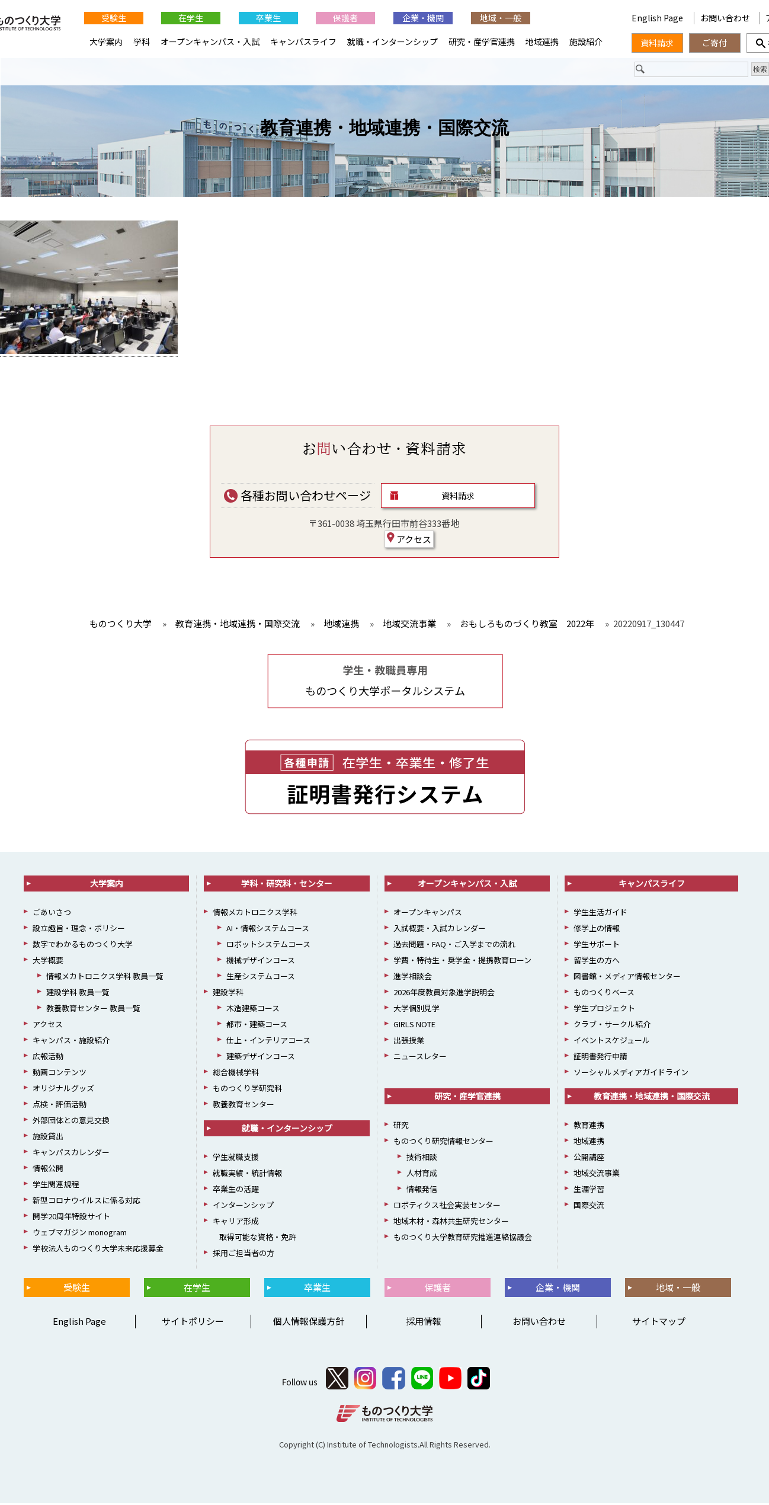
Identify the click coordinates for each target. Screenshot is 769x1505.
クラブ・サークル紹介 (612, 1025)
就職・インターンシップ (392, 41)
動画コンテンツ (59, 1073)
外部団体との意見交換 (71, 1121)
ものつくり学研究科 (247, 1089)
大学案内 (106, 41)
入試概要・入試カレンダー (439, 929)
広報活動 (48, 1057)
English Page (658, 18)
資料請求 (458, 497)
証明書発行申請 (600, 1057)
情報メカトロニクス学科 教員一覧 (105, 977)
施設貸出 (48, 1137)
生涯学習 (588, 1190)
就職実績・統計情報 (247, 1174)
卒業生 (268, 18)
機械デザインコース (260, 961)
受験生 (113, 18)
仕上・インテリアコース (268, 1041)
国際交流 (588, 1206)
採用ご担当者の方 (243, 1254)
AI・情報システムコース (267, 929)
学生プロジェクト (604, 1009)
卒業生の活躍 (236, 1190)
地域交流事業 (596, 1174)
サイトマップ (658, 1323)
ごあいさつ (52, 913)
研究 (401, 1126)
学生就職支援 (236, 1158)
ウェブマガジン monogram (80, 1233)
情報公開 (48, 1169)
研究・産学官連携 (481, 41)
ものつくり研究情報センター (443, 1142)
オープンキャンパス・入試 (210, 41)
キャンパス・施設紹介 (71, 1041)
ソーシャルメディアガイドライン (630, 1073)
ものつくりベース (604, 993)
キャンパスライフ (303, 41)
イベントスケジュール (611, 1041)
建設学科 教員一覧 (78, 993)
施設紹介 (586, 41)
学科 (141, 41)
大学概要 (48, 961)
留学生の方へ (596, 961)
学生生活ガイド (600, 913)
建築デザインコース (260, 1057)
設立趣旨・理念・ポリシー (79, 929)
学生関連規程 (56, 1185)
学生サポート (596, 945)
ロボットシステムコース (268, 945)
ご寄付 (714, 43)
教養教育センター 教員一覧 (93, 1009)
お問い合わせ (725, 18)
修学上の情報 (596, 929)
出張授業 (408, 1041)
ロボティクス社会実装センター (447, 1206)
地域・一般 (500, 18)
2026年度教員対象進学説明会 (444, 993)
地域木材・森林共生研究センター (451, 1222)
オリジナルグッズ (63, 1089)
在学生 (190, 18)
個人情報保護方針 (308, 1323)
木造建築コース (253, 1009)
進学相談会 (412, 977)
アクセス (409, 540)
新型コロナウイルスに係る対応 (86, 1201)
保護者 (345, 18)
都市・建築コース (256, 1025)
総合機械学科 (236, 1073)
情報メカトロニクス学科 (255, 913)
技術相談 (421, 1158)
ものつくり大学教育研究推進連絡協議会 (462, 1238)
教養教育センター (243, 1105)
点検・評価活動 (59, 1105)
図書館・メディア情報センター (627, 977)
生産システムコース (260, 977)
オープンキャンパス (427, 913)
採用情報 (423, 1323)
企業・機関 (423, 18)
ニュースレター (420, 1057)
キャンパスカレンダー (71, 1153)
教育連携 (588, 1126)
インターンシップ (243, 1206)
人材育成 (421, 1174)
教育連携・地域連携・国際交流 (384, 129)
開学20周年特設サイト (71, 1217)
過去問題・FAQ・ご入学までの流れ (454, 945)
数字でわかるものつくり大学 (83, 945)
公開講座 (588, 1158)
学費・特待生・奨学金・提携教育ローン (462, 961)
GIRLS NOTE (414, 1025)
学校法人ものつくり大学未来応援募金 (98, 1249)
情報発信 (421, 1190)
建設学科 (228, 993)
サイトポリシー (193, 1323)
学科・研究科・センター (286, 884)
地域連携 (542, 41)
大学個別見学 (416, 1009)
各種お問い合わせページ (297, 496)
